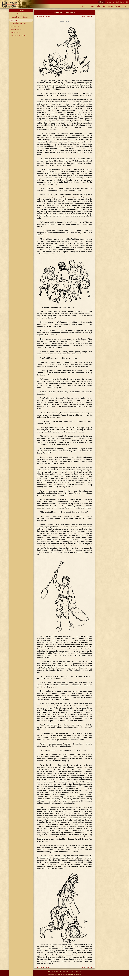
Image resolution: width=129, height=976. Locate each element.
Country (84, 6)
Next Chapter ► (87, 16)
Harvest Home (15, 32)
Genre (91, 6)
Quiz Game (120, 2)
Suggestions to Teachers (18, 35)
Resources (110, 2)
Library (101, 2)
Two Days (13, 20)
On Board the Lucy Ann (17, 23)
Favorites (118, 6)
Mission (50, 971)
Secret (125, 6)
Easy (104, 6)
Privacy (72, 971)
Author (98, 6)
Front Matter (21, 14)
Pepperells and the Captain (19, 17)
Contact (78, 971)
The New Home (15, 29)
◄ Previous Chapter (43, 16)
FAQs (56, 971)
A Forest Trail (14, 26)
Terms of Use (64, 971)
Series (110, 6)
